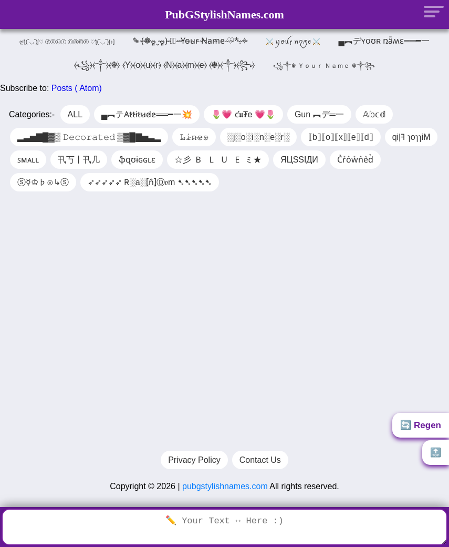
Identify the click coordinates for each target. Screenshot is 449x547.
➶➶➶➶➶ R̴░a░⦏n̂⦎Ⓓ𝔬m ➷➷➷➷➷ (150, 182)
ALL (75, 114)
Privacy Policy (194, 465)
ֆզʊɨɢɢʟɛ (137, 159)
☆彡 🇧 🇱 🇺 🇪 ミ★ (218, 159)
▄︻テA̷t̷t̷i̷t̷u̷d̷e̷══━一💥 (146, 114)
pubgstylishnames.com (225, 491)
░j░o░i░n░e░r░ (258, 137)
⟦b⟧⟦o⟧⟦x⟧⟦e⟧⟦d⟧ (340, 137)
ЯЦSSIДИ (299, 159)
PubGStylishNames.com (224, 14)
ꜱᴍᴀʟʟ (28, 159)
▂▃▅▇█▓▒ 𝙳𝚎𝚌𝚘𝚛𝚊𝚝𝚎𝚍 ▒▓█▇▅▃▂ (89, 137)
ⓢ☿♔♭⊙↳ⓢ (43, 182)
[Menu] (430, 11)
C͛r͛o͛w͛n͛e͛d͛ (355, 159)
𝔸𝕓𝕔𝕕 (374, 114)
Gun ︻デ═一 (319, 114)
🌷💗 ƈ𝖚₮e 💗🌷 (243, 114)
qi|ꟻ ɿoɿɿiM (411, 137)
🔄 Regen (420, 425)
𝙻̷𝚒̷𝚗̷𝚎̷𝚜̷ (194, 137)
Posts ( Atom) (76, 88)
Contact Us (260, 465)
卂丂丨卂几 (79, 159)
